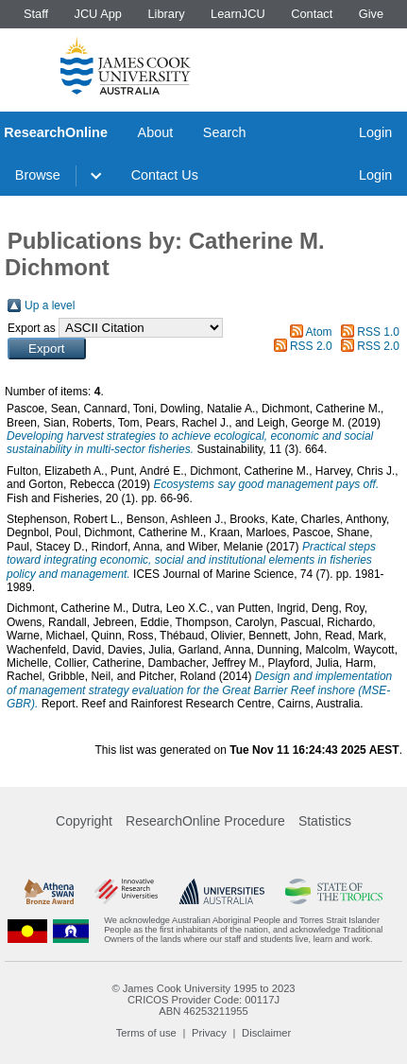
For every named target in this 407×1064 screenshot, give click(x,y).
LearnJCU (238, 14)
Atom (319, 332)
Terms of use (146, 1032)
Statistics (324, 821)
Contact (311, 14)
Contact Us (164, 175)
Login (375, 132)
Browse (37, 175)
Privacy (209, 1032)
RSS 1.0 (378, 332)
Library (165, 14)
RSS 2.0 (311, 346)
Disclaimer (266, 1032)
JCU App (98, 14)
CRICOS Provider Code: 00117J (203, 999)
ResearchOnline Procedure (205, 821)
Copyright (84, 821)
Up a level (50, 305)
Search (224, 132)
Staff (36, 14)
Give (371, 14)
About (156, 132)
